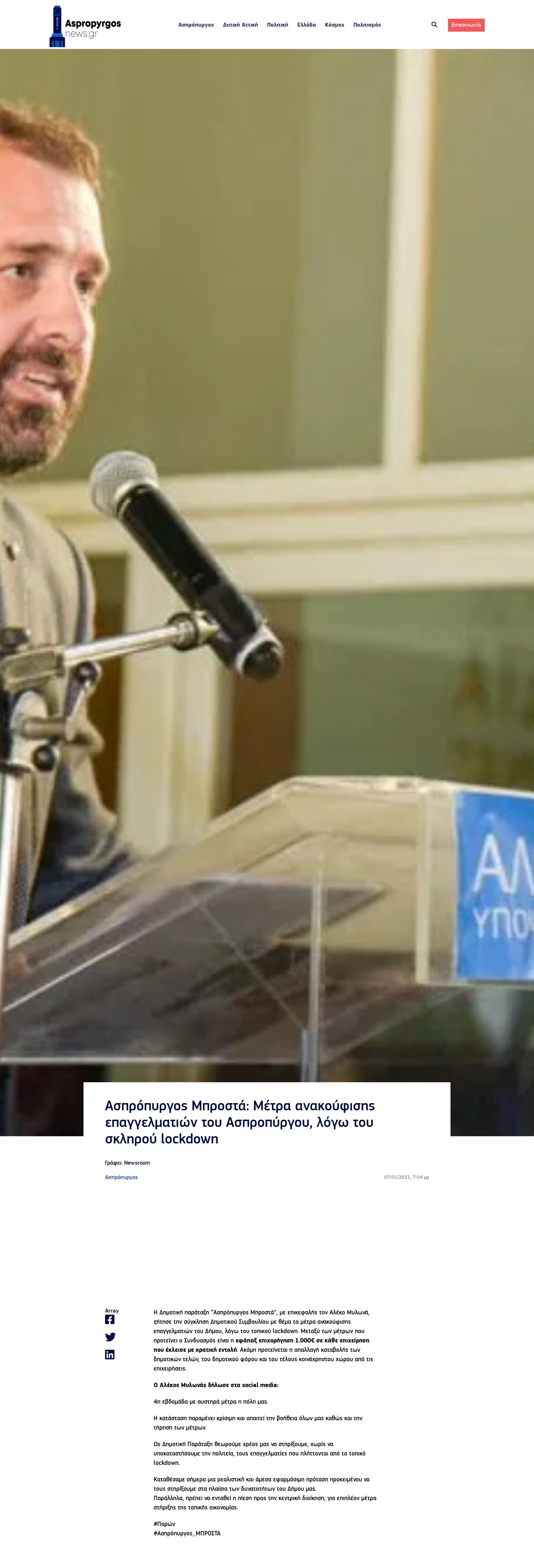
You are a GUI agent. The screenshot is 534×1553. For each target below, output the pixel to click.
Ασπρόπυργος (196, 25)
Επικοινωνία (466, 25)
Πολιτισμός (367, 25)
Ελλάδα (306, 25)
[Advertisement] (267, 1245)
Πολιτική (277, 25)
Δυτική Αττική (240, 25)
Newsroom (137, 1163)
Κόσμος (334, 25)
